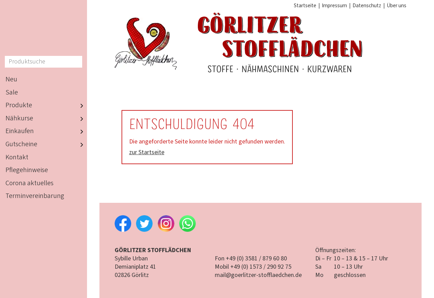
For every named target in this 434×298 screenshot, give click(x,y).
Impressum (334, 5)
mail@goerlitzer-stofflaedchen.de (258, 275)
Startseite (305, 5)
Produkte (46, 105)
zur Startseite (146, 152)
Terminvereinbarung (35, 196)
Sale (12, 92)
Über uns (396, 5)
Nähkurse (46, 119)
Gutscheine (46, 144)
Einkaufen (46, 132)
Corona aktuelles (30, 183)
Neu (11, 79)
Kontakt (17, 157)
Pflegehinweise (27, 170)
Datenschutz (367, 5)
